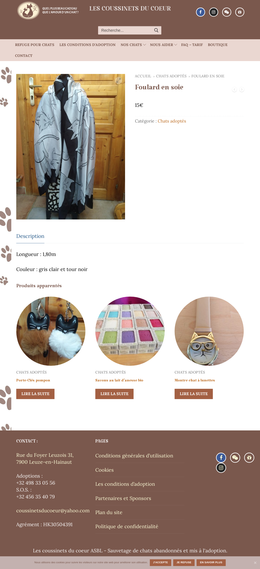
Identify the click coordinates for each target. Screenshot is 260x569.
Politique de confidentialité (126, 526)
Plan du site (108, 512)
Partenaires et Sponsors (123, 498)
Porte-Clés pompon (33, 381)
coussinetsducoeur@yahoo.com (53, 510)
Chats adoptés (171, 76)
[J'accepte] (255, 563)
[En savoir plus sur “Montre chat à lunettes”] (194, 394)
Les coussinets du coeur (130, 10)
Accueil (143, 76)
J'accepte (160, 562)
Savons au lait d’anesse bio (119, 381)
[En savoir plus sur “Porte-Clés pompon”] (35, 394)
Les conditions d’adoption (125, 484)
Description (30, 236)
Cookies (104, 470)
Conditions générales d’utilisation (134, 455)
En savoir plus (211, 562)
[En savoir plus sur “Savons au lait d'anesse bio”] (114, 394)
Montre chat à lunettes (195, 381)
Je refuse (184, 562)
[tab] (30, 236)
